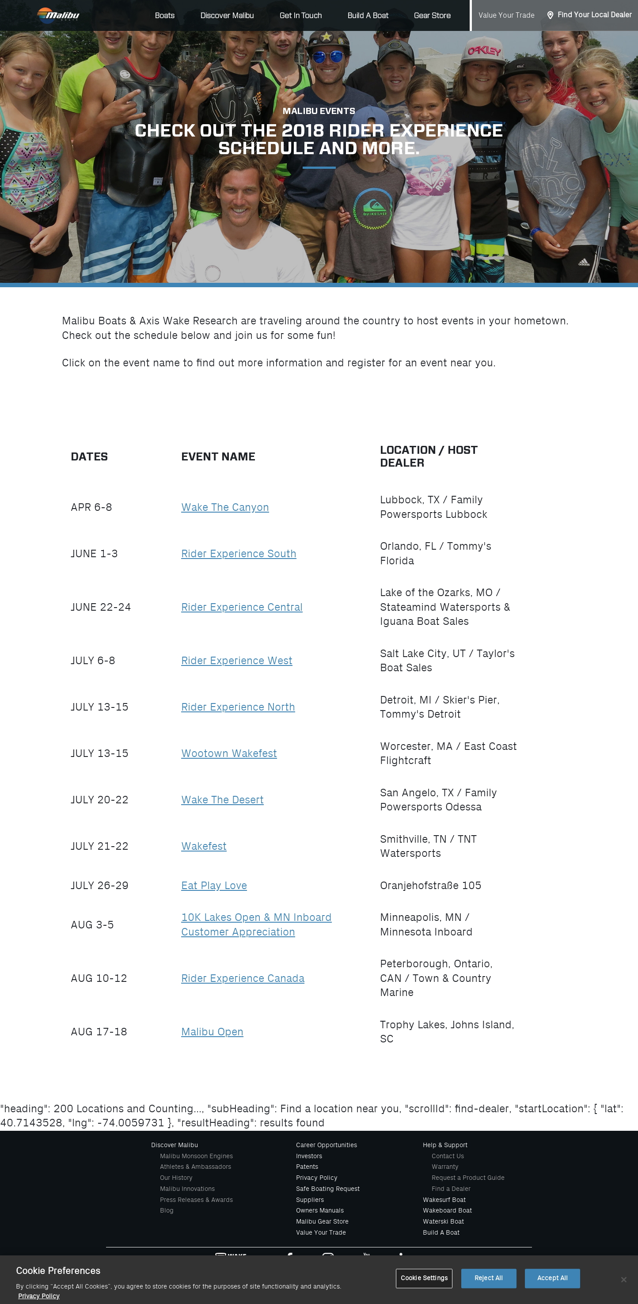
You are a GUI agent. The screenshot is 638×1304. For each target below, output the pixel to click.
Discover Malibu (174, 1144)
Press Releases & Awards (196, 1199)
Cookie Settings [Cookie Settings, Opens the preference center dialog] (424, 1284)
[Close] (624, 1285)
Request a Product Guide (468, 1177)
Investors (309, 1156)
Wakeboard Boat (447, 1210)
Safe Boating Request (328, 1188)
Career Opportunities (326, 1144)
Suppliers (310, 1199)
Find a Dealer (451, 1188)
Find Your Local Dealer (595, 15)
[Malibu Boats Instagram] (328, 1260)
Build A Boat (367, 15)
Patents (307, 1166)
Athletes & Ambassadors (195, 1166)
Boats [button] (165, 15)
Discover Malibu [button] (227, 15)
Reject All (489, 1284)
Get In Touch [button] (301, 15)
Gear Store (432, 15)
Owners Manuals (320, 1210)
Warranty (445, 1166)
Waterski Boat (443, 1221)
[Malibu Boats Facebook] (289, 1260)
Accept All (552, 1284)
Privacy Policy (317, 1177)
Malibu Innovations (187, 1188)
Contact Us (448, 1156)
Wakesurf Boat (444, 1199)
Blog (167, 1210)
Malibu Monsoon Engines (196, 1156)
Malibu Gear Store (322, 1221)
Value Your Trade (506, 15)
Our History (176, 1177)
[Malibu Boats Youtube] (366, 1260)
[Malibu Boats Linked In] (405, 1260)
